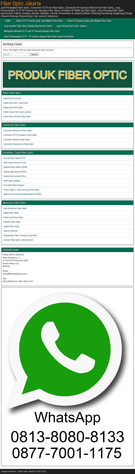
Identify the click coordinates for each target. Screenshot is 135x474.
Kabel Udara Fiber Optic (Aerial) (17, 112)
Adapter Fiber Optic (11, 222)
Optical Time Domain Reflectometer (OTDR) (22, 194)
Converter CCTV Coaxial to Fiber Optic (20, 135)
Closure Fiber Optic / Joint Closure (18, 240)
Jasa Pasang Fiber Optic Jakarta (71, 26)
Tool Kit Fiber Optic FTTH (14, 158)
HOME (8, 20)
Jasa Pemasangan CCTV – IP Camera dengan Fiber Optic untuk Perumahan (38, 36)
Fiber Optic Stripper (11, 181)
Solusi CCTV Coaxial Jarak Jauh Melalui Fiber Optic (39, 20)
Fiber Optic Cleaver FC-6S (14, 163)
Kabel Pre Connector (12, 98)
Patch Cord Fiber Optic (13, 217)
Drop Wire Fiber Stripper (13, 185)
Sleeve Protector (10, 231)
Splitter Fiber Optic (11, 226)
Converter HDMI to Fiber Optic (16, 139)
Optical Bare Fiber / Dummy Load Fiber (20, 235)
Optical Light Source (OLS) (14, 172)
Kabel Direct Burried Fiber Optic (17, 116)
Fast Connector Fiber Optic (15, 208)
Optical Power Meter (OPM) (15, 167)
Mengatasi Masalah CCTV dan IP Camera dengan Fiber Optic (32, 31)
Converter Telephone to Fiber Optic (18, 144)
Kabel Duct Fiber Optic (13, 107)
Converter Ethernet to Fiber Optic (17, 130)
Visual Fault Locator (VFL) (14, 176)
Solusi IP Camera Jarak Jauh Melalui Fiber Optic (89, 20)
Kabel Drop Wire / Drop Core (15, 103)
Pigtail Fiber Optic (11, 213)
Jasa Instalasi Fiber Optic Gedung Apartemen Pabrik (28, 26)
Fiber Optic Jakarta (21, 3)
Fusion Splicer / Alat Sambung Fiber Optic (21, 190)
